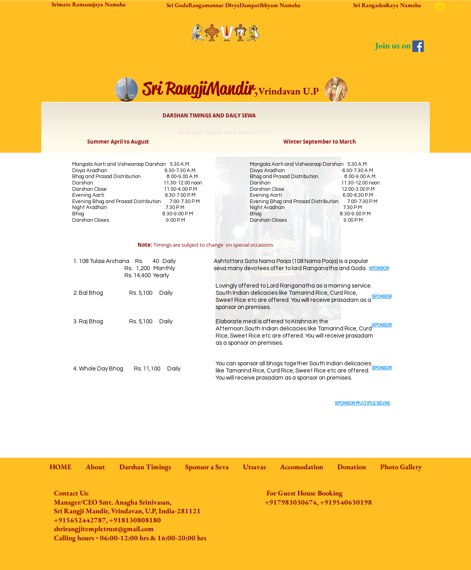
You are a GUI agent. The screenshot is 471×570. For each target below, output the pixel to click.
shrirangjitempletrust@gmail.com (104, 528)
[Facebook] (418, 46)
